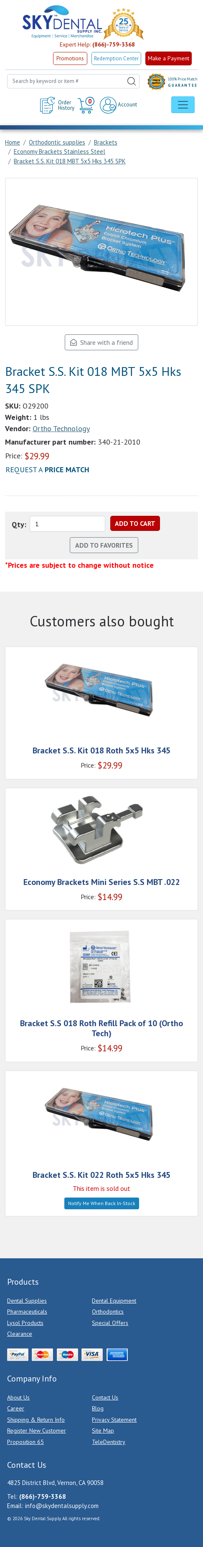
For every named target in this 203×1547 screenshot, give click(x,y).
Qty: (19, 524)
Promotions (70, 58)
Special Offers (110, 1323)
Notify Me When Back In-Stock (101, 1203)
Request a (47, 469)
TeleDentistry (108, 1442)
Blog (98, 1408)
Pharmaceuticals (27, 1311)
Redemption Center (116, 58)
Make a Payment (168, 58)
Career (15, 1408)
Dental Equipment (114, 1300)
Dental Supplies (27, 1300)
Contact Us (105, 1397)
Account (118, 105)
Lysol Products (25, 1323)
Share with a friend (101, 342)
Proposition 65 (25, 1442)
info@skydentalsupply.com (62, 1506)
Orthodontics (108, 1311)
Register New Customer (36, 1430)
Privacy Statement (114, 1419)
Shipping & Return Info (36, 1419)
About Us (18, 1397)
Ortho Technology (61, 428)
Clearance (19, 1333)
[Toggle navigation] (183, 104)
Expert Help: (97, 44)
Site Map (103, 1430)
